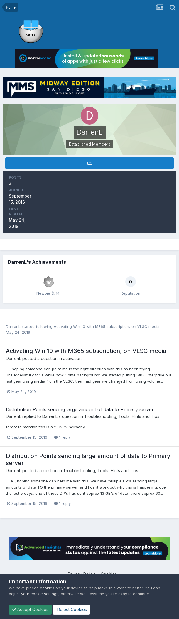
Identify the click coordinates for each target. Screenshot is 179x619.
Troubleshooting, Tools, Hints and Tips (121, 416)
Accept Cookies (30, 609)
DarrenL (13, 326)
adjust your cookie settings (33, 593)
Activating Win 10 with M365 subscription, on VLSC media (107, 326)
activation (72, 358)
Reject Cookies (71, 609)
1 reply (62, 437)
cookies (47, 587)
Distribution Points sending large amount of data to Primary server (80, 409)
